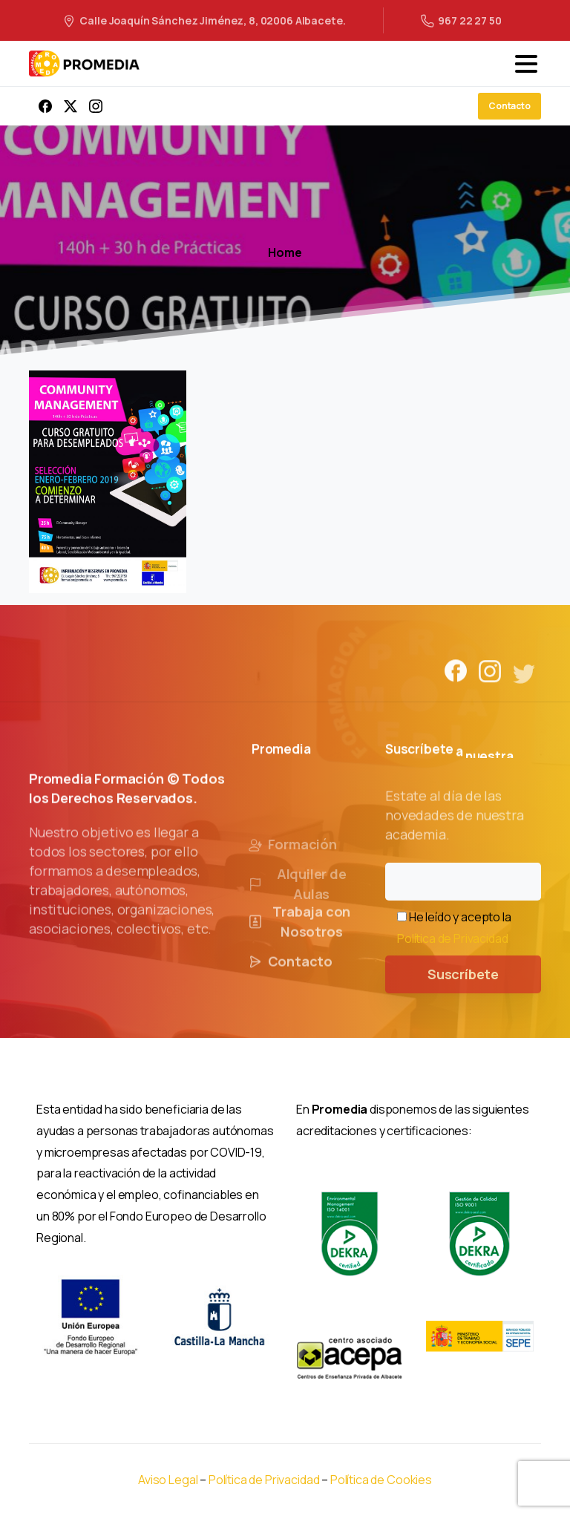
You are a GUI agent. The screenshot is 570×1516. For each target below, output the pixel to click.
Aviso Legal (167, 1479)
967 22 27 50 (461, 20)
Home (284, 252)
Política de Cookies (381, 1479)
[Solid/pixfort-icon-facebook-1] (456, 675)
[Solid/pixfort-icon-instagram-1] (490, 682)
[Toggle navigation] (526, 63)
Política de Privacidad (452, 938)
